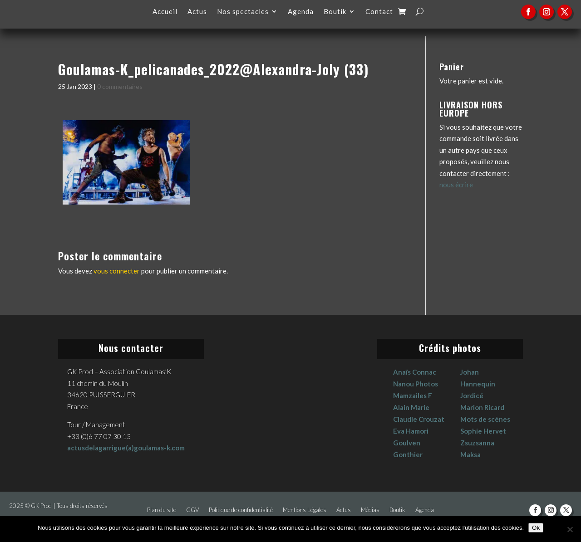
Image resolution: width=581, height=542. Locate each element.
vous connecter (117, 271)
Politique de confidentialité (241, 510)
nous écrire (456, 185)
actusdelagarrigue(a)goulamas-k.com (126, 448)
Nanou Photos (415, 384)
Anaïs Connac (414, 372)
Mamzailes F (412, 395)
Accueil (165, 11)
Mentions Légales (304, 510)
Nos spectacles (243, 11)
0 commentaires (120, 86)
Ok (536, 527)
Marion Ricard (482, 407)
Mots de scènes (485, 419)
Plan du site (161, 510)
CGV (192, 510)
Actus (197, 11)
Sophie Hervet (483, 431)
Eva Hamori (410, 431)
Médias (370, 510)
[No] (569, 529)
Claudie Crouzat (418, 419)
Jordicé (471, 395)
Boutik (335, 11)
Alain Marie (411, 407)
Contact (379, 11)
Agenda (301, 11)
